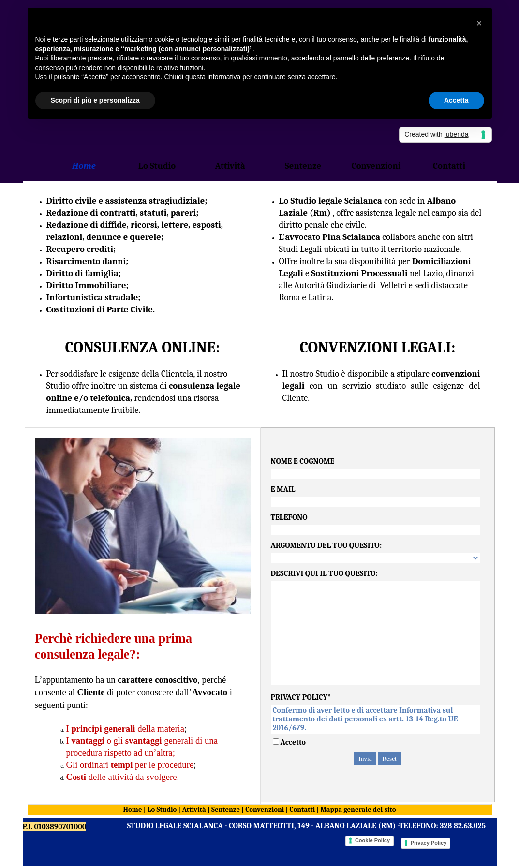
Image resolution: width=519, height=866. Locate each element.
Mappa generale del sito (358, 810)
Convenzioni (264, 810)
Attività (194, 810)
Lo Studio (162, 810)
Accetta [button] (456, 100)
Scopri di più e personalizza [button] (95, 100)
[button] (479, 23)
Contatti (302, 810)
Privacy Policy (429, 843)
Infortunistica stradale (92, 297)
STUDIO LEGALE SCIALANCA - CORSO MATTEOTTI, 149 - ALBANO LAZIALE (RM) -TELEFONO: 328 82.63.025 (306, 826)
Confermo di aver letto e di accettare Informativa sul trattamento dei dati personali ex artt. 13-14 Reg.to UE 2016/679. (375, 719)
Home (132, 810)
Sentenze (226, 810)
